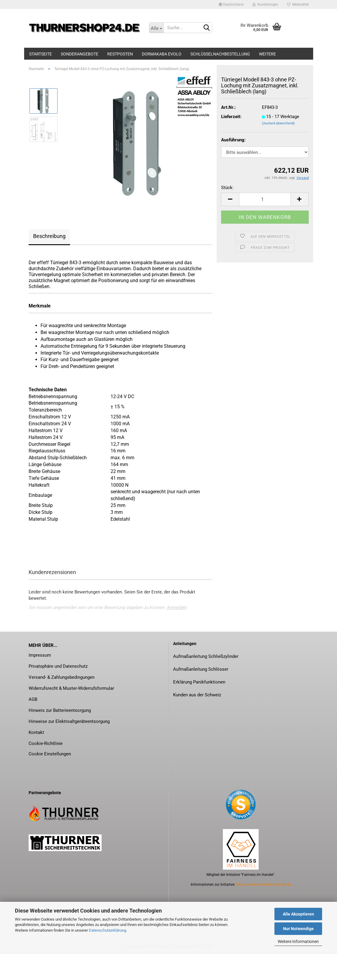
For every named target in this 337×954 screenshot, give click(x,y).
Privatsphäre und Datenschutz (58, 666)
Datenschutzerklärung (107, 930)
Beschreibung (49, 236)
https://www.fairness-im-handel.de (263, 884)
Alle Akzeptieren (298, 914)
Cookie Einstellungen (50, 754)
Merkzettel (298, 4)
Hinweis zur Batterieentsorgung (60, 710)
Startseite (40, 54)
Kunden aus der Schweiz (197, 695)
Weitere (267, 54)
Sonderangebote (79, 54)
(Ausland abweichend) (278, 123)
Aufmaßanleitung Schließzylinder (205, 656)
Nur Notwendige (298, 928)
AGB (33, 699)
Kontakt (36, 732)
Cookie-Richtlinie (46, 743)
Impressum (40, 655)
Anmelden (177, 607)
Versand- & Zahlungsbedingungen (61, 677)
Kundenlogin (265, 4)
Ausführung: (233, 140)
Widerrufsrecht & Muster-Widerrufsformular (71, 688)
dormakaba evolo (161, 54)
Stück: (227, 187)
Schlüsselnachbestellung (220, 54)
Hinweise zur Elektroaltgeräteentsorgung (69, 721)
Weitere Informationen (298, 941)
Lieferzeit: (231, 116)
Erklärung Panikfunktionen (199, 682)
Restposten (120, 54)
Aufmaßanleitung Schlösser (200, 669)
